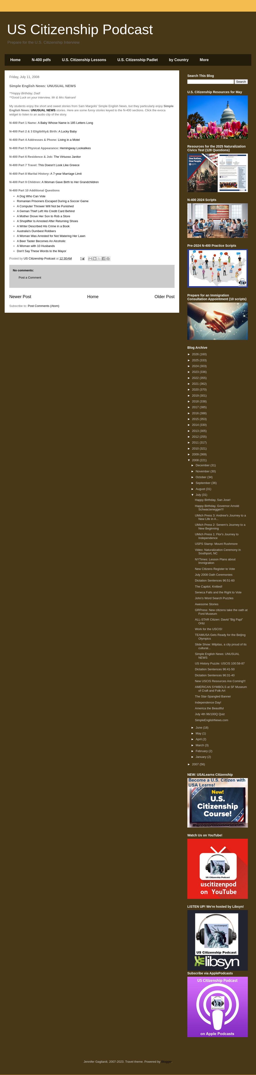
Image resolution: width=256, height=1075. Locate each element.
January (201, 757)
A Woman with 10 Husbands (36, 246)
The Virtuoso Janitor (67, 156)
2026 (196, 354)
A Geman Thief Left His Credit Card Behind (46, 211)
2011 (196, 442)
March (200, 745)
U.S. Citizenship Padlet (138, 60)
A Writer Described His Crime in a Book (43, 226)
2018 (196, 401)
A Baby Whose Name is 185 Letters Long (65, 123)
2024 (196, 366)
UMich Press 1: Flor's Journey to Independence (216, 536)
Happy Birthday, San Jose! (212, 500)
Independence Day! (208, 702)
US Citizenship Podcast (80, 29)
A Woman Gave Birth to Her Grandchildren (70, 182)
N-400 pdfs (41, 60)
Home (15, 60)
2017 (196, 407)
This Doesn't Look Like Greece (58, 165)
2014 (196, 425)
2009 (196, 454)
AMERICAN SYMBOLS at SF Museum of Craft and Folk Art (221, 688)
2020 (196, 389)
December (203, 465)
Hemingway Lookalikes (75, 148)
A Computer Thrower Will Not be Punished (45, 206)
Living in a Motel (69, 139)
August (201, 489)
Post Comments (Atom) (43, 306)
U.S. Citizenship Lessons (84, 60)
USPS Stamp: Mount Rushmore (216, 544)
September (203, 483)
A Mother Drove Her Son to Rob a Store (43, 216)
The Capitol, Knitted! (208, 586)
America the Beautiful (209, 708)
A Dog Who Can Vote (31, 196)
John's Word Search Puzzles (214, 598)
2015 (196, 419)
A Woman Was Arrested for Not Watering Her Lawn (51, 236)
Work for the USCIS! (208, 629)
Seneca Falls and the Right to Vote (218, 592)
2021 (196, 383)
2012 (196, 436)
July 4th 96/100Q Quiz (210, 714)
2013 (196, 431)
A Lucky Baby (67, 131)
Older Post (165, 296)
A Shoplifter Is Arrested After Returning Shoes (47, 221)
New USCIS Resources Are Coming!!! (220, 681)
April (199, 739)
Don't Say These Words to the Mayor (41, 251)
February (202, 751)
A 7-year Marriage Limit (65, 173)
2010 (196, 448)
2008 (196, 460)
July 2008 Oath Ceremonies (213, 574)
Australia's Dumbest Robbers (36, 231)
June (199, 727)
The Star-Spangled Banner (213, 696)
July (199, 494)
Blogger (166, 1061)
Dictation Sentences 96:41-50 (215, 669)
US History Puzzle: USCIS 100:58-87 (220, 663)
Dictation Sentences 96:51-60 (215, 580)
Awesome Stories (206, 604)
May (199, 733)
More (204, 60)
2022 (196, 378)
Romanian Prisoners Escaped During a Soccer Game (53, 201)
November (203, 471)
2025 (196, 360)
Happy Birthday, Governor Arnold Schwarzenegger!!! (217, 507)
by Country (179, 60)
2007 (196, 764)
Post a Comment (30, 277)
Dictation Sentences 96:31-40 (215, 675)
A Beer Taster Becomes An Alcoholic (41, 241)
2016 (196, 413)
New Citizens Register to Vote (215, 569)
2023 (196, 372)
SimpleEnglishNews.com (211, 720)
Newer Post (20, 296)
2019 (196, 395)
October (201, 477)
